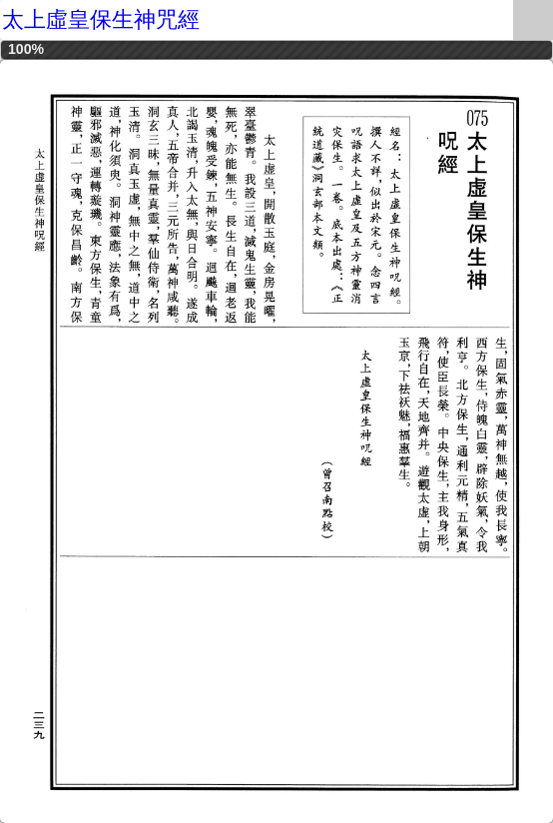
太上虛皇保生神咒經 (101, 19)
